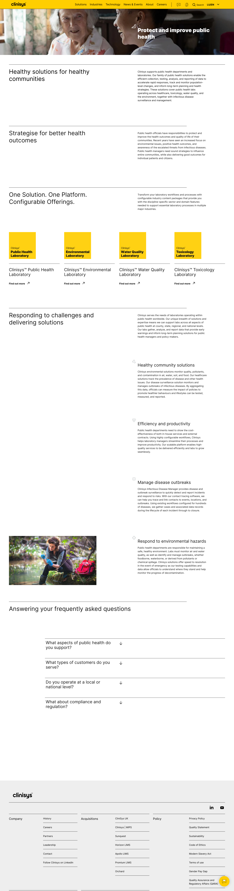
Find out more (17, 283)
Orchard (119, 871)
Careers (162, 4)
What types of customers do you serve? (78, 665)
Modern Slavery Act (200, 853)
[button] (198, 4)
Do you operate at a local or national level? (73, 684)
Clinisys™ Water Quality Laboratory (142, 272)
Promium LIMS (123, 862)
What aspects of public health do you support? (78, 645)
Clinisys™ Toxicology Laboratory (194, 272)
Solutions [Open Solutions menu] (81, 4)
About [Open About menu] (149, 4)
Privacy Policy (197, 818)
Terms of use (196, 862)
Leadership (49, 844)
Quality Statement (199, 827)
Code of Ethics (197, 844)
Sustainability (196, 836)
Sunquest (120, 836)
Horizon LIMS (122, 844)
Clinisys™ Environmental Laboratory (87, 272)
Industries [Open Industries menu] (96, 4)
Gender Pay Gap (198, 871)
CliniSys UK (121, 818)
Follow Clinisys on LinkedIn (58, 862)
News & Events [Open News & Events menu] (133, 4)
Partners (48, 836)
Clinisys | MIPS (123, 827)
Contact (178, 4)
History (47, 818)
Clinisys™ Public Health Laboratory (31, 272)
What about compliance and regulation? (73, 704)
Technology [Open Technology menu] (113, 4)
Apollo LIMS (121, 853)
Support (186, 4)
